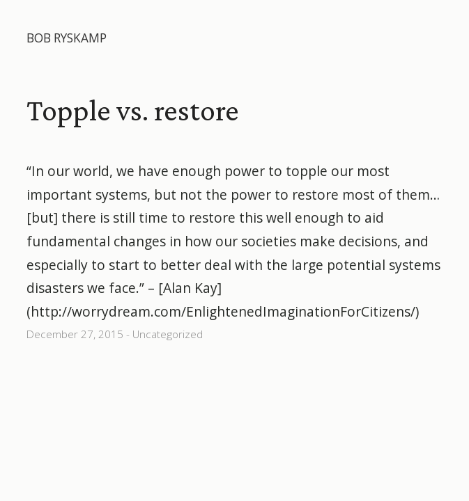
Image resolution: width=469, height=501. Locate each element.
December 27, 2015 (74, 334)
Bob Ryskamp (66, 38)
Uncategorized (167, 334)
